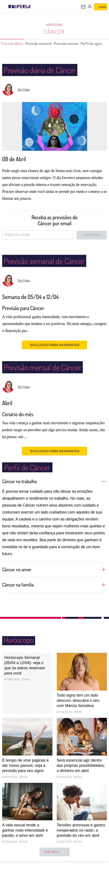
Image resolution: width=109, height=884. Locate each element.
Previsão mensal (70, 45)
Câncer (54, 32)
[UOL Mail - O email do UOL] (83, 6)
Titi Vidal (23, 89)
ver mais (54, 852)
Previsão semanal (41, 45)
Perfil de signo (96, 45)
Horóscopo (54, 25)
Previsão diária (13, 45)
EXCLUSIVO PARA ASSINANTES (54, 345)
